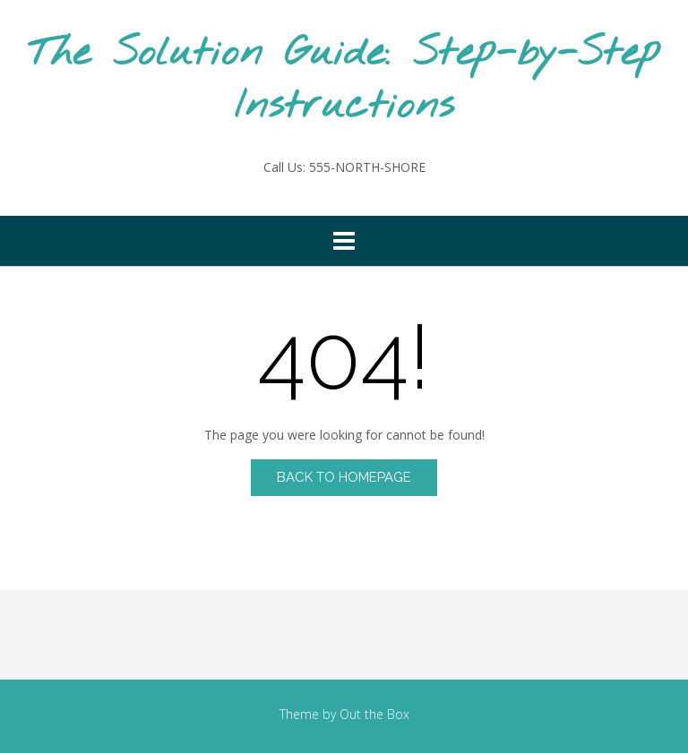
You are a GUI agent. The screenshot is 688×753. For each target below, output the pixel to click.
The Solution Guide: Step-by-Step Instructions (344, 80)
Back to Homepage (344, 477)
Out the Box (374, 714)
